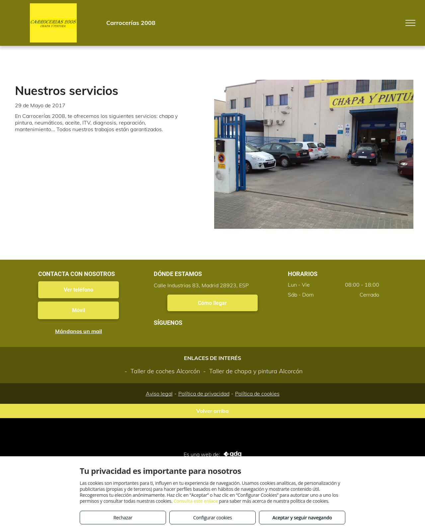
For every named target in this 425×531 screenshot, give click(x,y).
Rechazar (122, 517)
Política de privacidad (203, 393)
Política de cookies (257, 393)
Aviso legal (159, 393)
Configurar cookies (212, 517)
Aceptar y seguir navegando (302, 517)
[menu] (410, 23)
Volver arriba (212, 410)
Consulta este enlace (196, 501)
